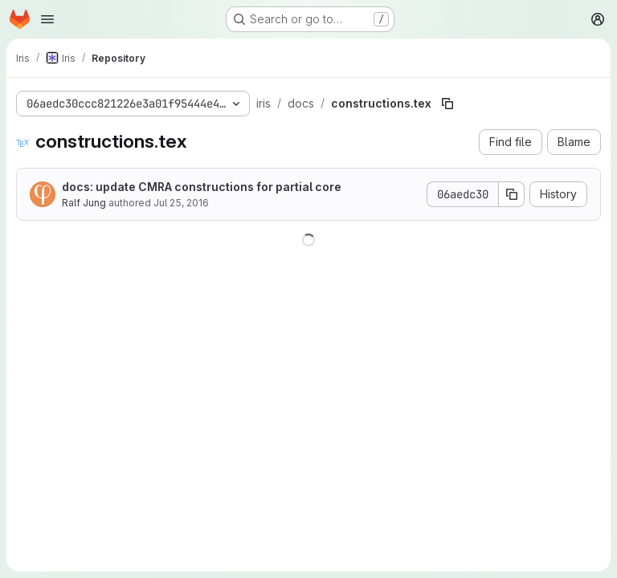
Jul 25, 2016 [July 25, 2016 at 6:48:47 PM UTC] (181, 203)
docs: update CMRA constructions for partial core (201, 186)
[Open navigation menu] (47, 19)
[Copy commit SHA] (512, 194)
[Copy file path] (447, 103)
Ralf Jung (84, 203)
